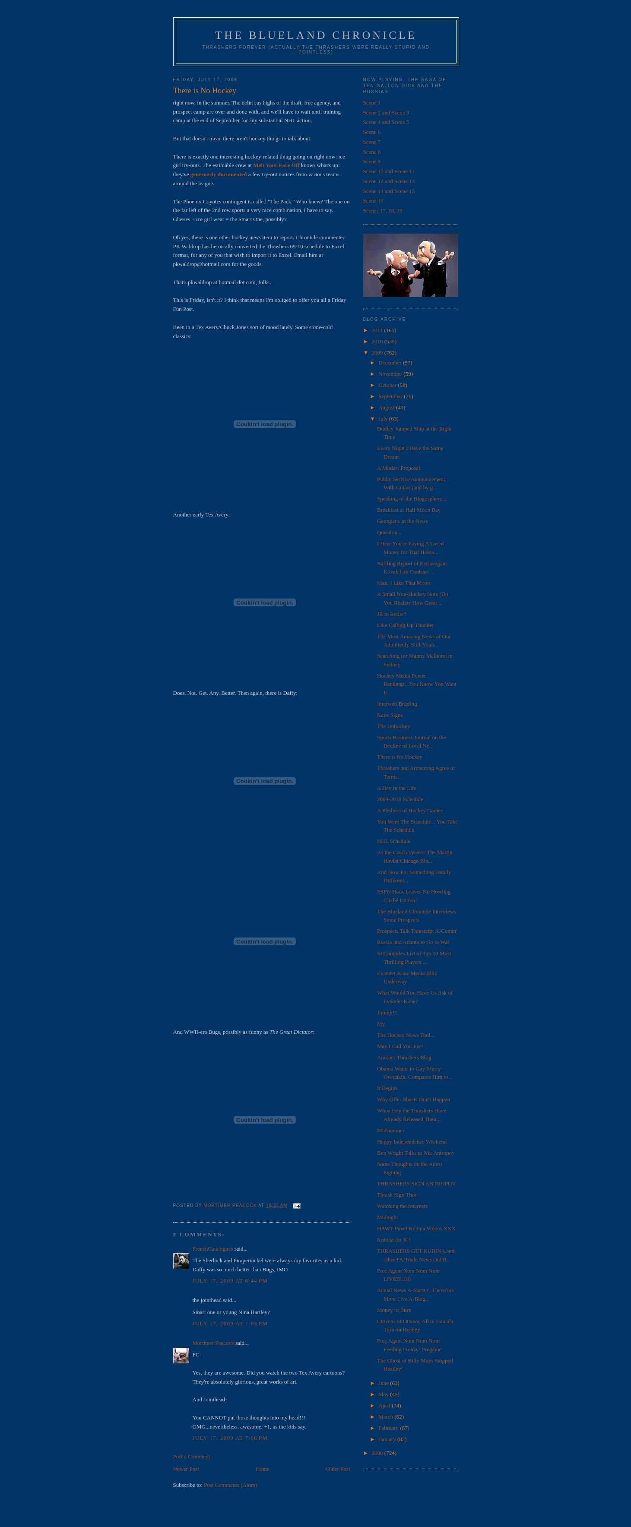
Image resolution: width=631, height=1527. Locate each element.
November (390, 374)
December (390, 362)
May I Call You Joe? (400, 1046)
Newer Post (186, 1469)
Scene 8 (372, 152)
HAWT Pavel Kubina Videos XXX (416, 1228)
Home (263, 1469)
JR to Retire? (391, 614)
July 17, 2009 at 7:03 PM (230, 1323)
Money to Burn (394, 1310)
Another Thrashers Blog (404, 1057)
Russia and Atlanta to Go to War (413, 942)
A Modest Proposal (398, 468)
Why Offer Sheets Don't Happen (413, 1099)
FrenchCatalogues (213, 1248)
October (388, 385)
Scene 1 (372, 102)
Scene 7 (372, 142)
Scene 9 (372, 161)
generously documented (218, 174)
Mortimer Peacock (213, 1343)
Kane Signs (390, 715)
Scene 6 (372, 132)
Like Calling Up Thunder (405, 625)
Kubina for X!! (394, 1239)
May (384, 1394)
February (389, 1428)
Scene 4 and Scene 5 (386, 122)
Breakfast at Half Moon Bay (409, 510)
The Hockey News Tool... (405, 1035)
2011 (378, 330)
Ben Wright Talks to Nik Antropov (416, 1153)
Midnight (387, 1217)
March (386, 1416)
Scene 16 (373, 200)
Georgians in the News (402, 521)
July (383, 418)
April (385, 1405)
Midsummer (391, 1130)
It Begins (387, 1088)
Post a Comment (191, 1456)
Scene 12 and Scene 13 (389, 181)
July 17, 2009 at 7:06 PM (230, 1438)
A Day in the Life (396, 788)
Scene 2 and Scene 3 (386, 112)
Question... (389, 532)
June (384, 1383)
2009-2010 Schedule (400, 799)
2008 (378, 1453)
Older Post (338, 1469)
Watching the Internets (402, 1206)
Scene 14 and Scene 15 (389, 191)
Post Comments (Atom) (230, 1485)
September (391, 396)
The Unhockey (393, 726)
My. (381, 1023)
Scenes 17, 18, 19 (383, 210)
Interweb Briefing (397, 703)
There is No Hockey (399, 757)
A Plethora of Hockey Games (410, 810)
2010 (378, 341)
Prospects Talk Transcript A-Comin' (417, 931)
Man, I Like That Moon (403, 583)
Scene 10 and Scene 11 (389, 171)
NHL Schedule (393, 841)
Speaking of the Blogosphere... (411, 498)
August (387, 407)
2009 (378, 352)
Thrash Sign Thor (396, 1194)
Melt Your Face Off (276, 165)
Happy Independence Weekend (412, 1141)
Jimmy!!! (387, 1012)
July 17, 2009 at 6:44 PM (230, 1280)
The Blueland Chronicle (316, 35)
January (387, 1439)
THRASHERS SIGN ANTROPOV (416, 1183)
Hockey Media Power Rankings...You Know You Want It (417, 684)
